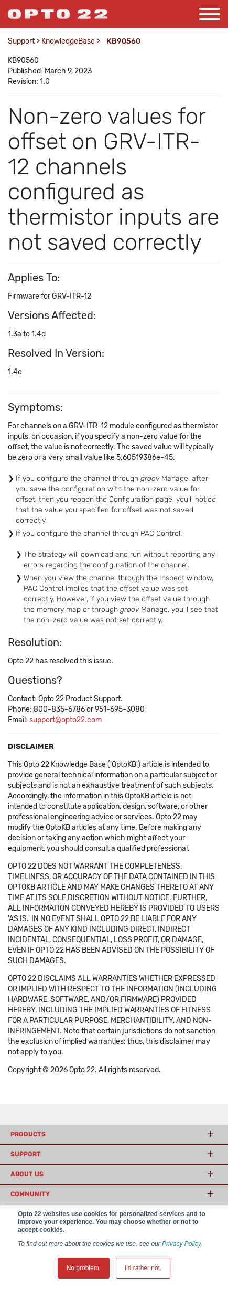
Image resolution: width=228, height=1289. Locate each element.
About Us (27, 1174)
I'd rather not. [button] (143, 1268)
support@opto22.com (65, 719)
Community (30, 1194)
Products (28, 1134)
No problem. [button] (84, 1268)
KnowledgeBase (68, 41)
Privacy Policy (181, 1244)
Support (21, 41)
